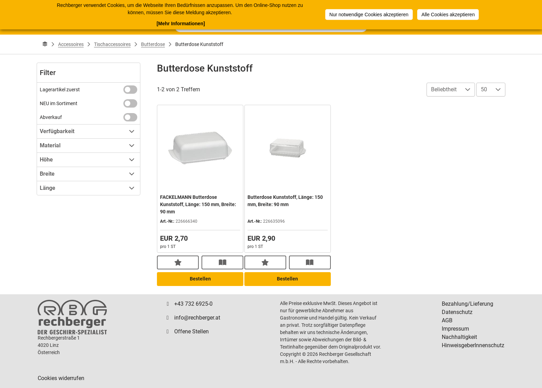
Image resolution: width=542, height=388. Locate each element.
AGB (447, 320)
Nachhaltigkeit (459, 337)
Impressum (455, 328)
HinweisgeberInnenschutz (473, 345)
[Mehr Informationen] (181, 23)
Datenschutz (457, 312)
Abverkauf (51, 117)
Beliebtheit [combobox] (444, 89)
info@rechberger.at (197, 317)
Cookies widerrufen (61, 378)
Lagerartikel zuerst (60, 89)
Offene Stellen (191, 331)
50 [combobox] (484, 89)
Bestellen (200, 278)
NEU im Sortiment (58, 103)
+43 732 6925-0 (193, 304)
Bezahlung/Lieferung (467, 304)
